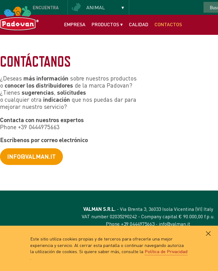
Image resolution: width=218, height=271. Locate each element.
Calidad (138, 24)
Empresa (74, 24)
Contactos (168, 24)
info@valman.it (31, 156)
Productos (107, 24)
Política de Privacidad (166, 251)
